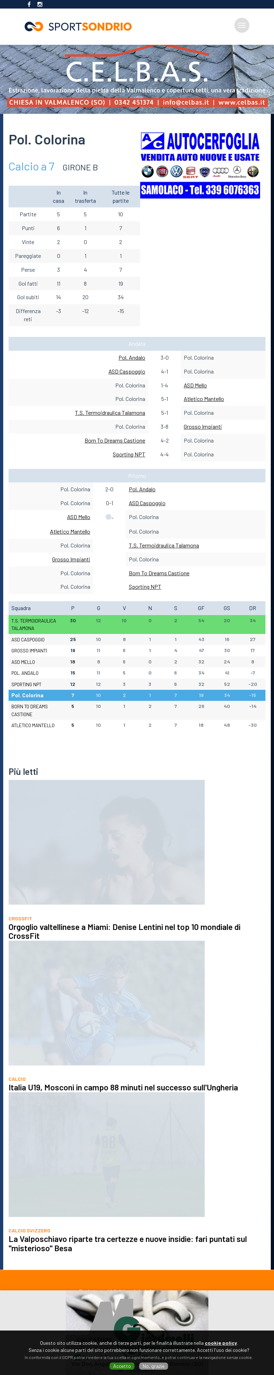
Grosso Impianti (203, 426)
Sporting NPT (129, 454)
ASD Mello (195, 385)
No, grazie (153, 1366)
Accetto (122, 1366)
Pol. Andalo (131, 357)
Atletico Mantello (204, 398)
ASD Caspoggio (126, 371)
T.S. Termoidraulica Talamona (110, 412)
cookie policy (221, 1343)
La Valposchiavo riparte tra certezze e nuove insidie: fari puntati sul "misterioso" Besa (128, 1252)
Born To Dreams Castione (115, 440)
